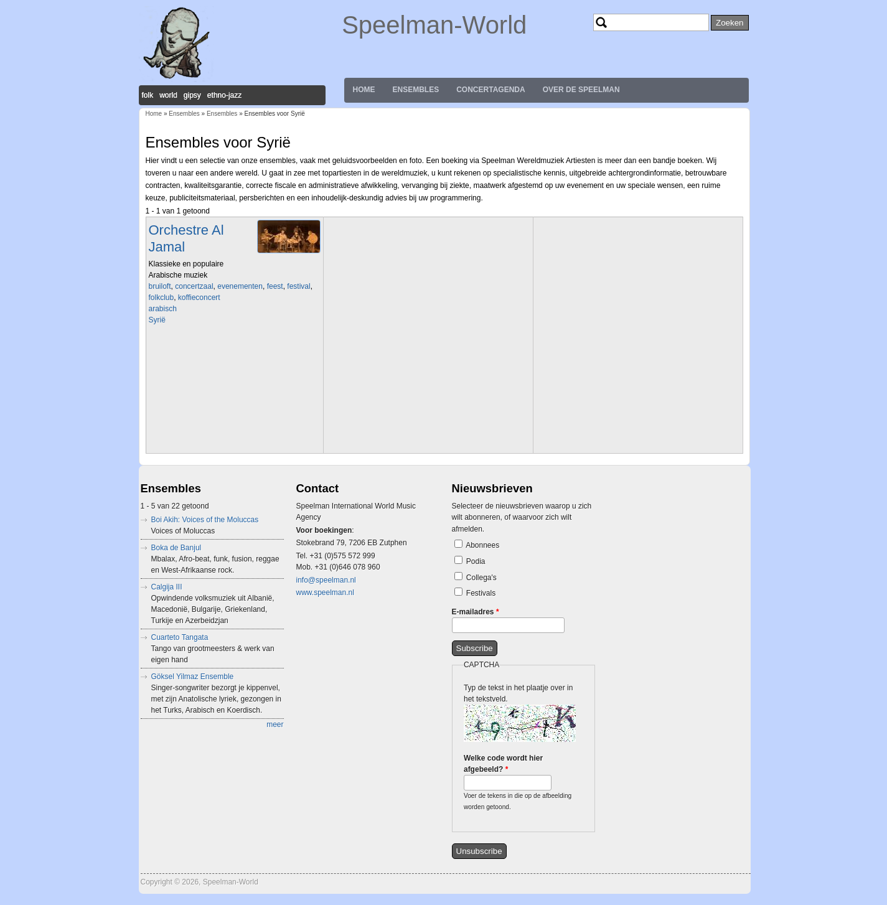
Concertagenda (490, 89)
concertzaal (194, 286)
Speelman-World (434, 25)
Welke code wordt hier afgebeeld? (503, 764)
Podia (476, 561)
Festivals (480, 593)
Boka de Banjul (176, 547)
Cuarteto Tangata (180, 637)
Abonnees (482, 545)
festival (298, 286)
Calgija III (166, 587)
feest (275, 286)
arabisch (163, 308)
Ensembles (416, 89)
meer (274, 724)
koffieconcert (199, 297)
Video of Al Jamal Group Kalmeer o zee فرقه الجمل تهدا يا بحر (236, 388)
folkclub (161, 297)
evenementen (240, 286)
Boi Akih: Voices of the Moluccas (205, 519)
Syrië (157, 320)
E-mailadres (475, 611)
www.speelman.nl (325, 592)
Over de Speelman (581, 89)
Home (364, 89)
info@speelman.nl (326, 580)
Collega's (481, 577)
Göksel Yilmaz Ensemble (192, 676)
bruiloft (160, 286)
